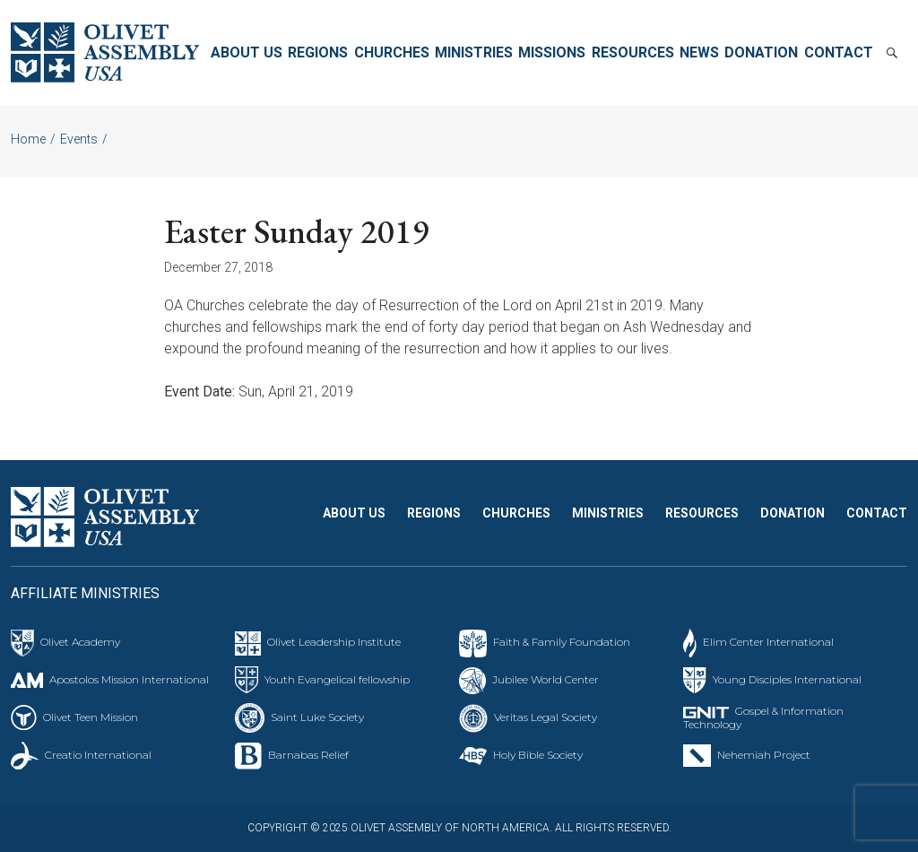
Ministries (474, 52)
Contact (838, 52)
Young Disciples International (787, 679)
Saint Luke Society (317, 717)
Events (79, 139)
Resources (633, 52)
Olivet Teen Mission (90, 717)
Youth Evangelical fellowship (337, 679)
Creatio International (98, 754)
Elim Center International (768, 641)
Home (28, 139)
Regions (318, 52)
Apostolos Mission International (129, 679)
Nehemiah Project (763, 754)
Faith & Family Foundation (561, 641)
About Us (246, 52)
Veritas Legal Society (545, 717)
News (699, 52)
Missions (551, 52)
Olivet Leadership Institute (334, 641)
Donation (761, 52)
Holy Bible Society (538, 754)
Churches (391, 52)
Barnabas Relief (308, 754)
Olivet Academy (80, 641)
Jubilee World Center (545, 679)
